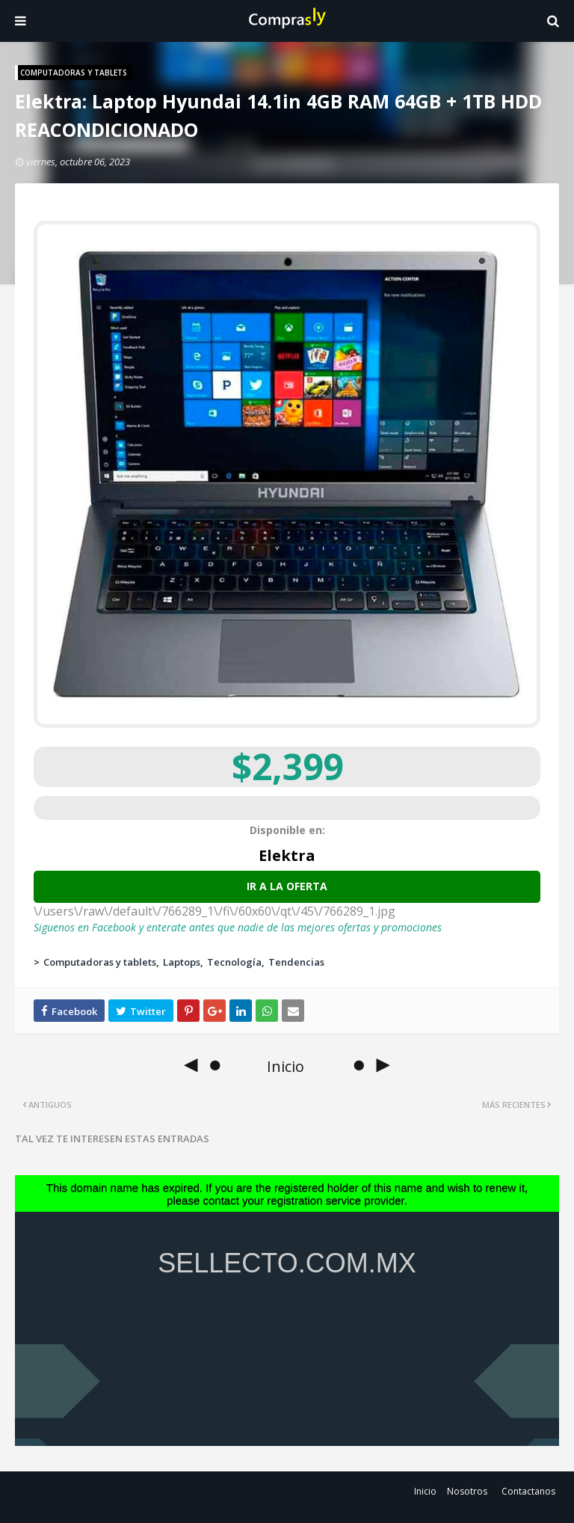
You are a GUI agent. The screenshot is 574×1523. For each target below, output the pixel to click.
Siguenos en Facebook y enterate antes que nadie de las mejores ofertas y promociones (238, 927)
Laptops (181, 962)
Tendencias (296, 962)
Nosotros (467, 1491)
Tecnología (234, 962)
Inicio (425, 1491)
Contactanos (528, 1491)
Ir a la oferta (287, 886)
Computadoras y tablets (99, 962)
